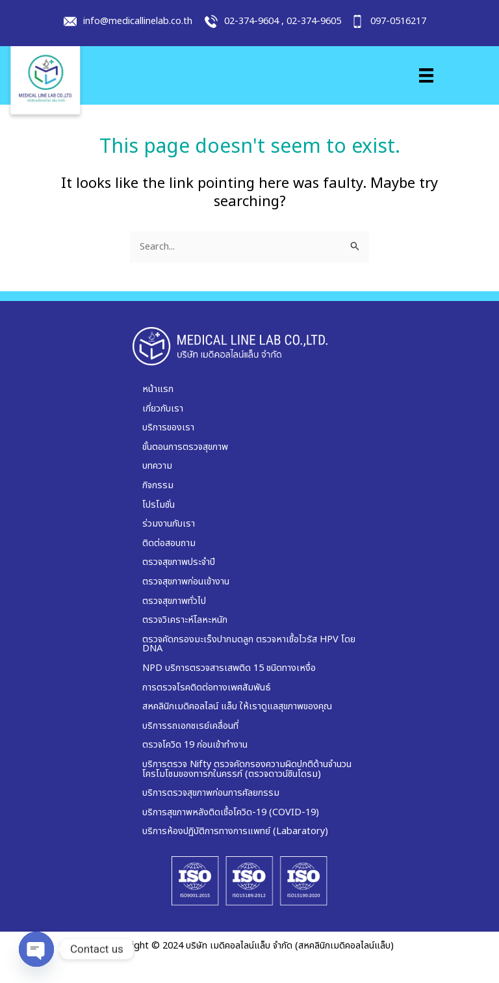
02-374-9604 (251, 21)
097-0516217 (398, 21)
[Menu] (426, 75)
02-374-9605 (314, 21)
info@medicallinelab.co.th (137, 21)
